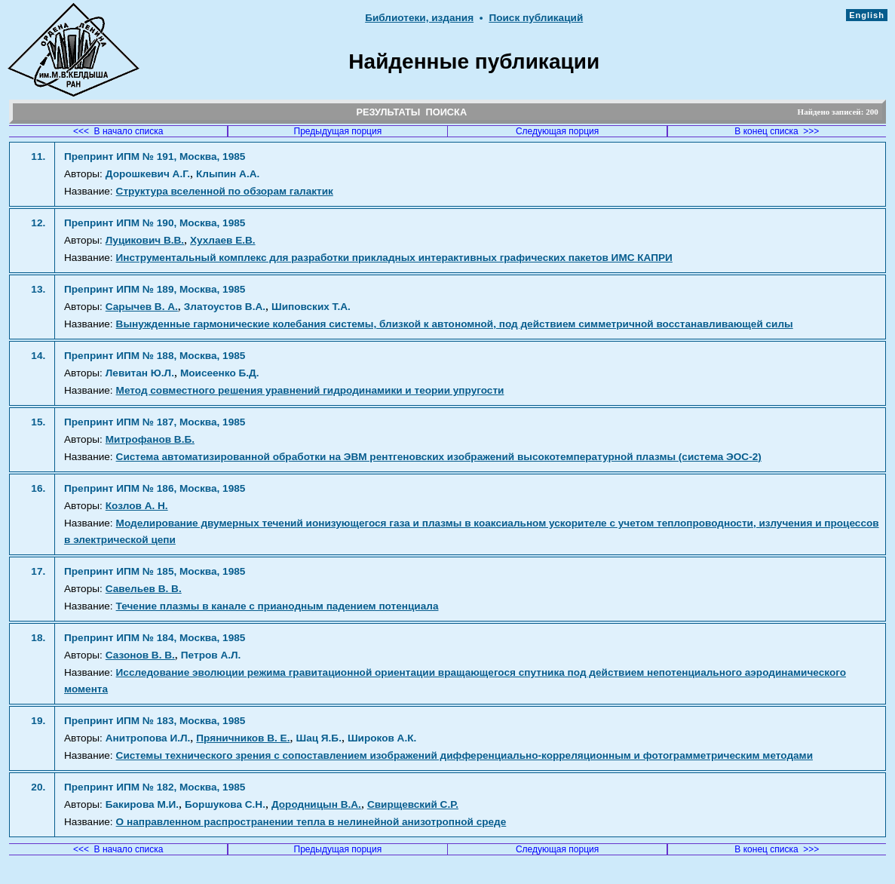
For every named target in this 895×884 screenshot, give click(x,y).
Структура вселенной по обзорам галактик (224, 191)
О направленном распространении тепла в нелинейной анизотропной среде (311, 821)
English (866, 15)
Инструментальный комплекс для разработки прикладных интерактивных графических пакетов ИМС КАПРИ (394, 257)
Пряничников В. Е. (243, 738)
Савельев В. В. (144, 588)
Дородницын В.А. (316, 804)
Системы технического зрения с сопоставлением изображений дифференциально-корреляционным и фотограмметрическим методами (464, 755)
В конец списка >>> (776, 131)
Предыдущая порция (338, 131)
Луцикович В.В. (145, 240)
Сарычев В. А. (142, 306)
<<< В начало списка (118, 131)
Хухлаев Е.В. (223, 240)
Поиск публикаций (536, 17)
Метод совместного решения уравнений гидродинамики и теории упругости (310, 390)
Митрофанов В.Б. (150, 439)
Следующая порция (557, 131)
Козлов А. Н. (137, 505)
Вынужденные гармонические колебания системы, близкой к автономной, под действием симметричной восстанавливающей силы (454, 324)
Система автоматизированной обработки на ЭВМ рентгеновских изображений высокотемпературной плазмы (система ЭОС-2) (439, 456)
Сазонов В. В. (140, 655)
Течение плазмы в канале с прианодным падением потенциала (277, 606)
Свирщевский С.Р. (412, 804)
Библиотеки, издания (419, 17)
